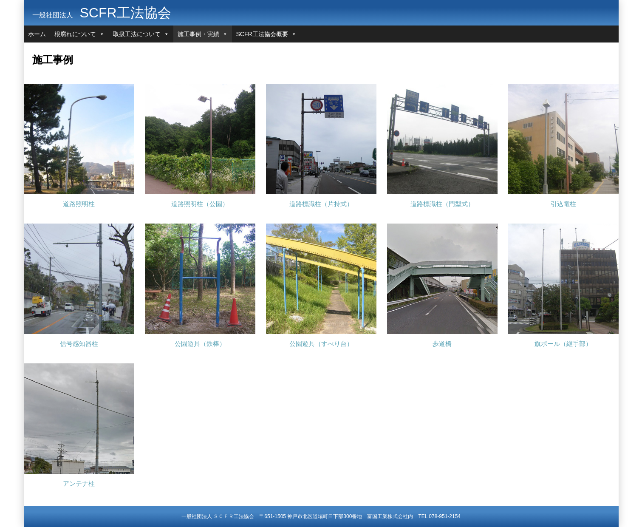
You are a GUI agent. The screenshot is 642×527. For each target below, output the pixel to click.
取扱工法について (137, 34)
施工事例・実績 (198, 34)
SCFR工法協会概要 (262, 34)
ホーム (37, 34)
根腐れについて (75, 34)
